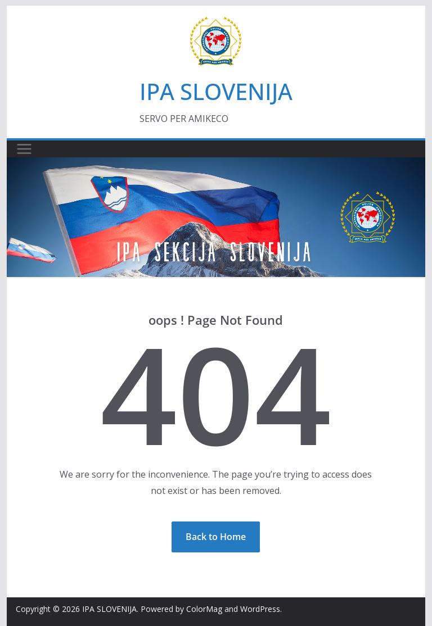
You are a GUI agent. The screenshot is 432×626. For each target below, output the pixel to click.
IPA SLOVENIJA (216, 91)
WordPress (260, 609)
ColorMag (204, 609)
